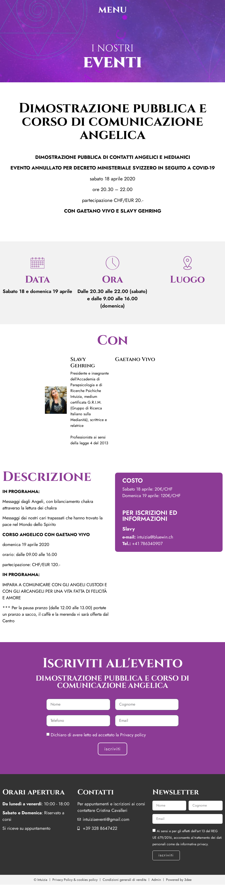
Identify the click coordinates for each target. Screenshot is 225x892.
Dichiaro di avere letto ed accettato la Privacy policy (98, 734)
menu (112, 9)
